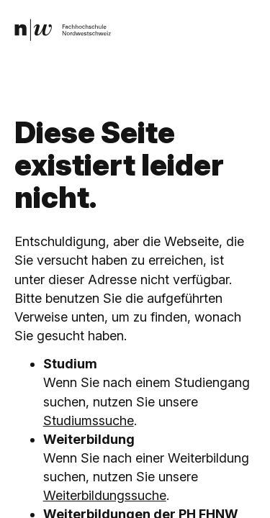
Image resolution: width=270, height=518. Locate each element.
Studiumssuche (88, 420)
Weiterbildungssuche (104, 495)
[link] (62, 30)
